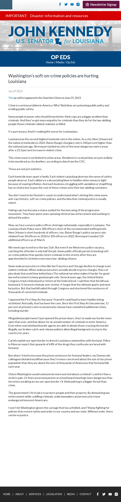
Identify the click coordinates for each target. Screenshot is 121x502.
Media (60, 62)
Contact (85, 494)
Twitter (66, 4)
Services (35, 494)
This (10, 97)
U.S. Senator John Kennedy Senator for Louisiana (60, 36)
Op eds (70, 62)
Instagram (78, 4)
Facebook (60, 4)
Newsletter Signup (101, 4)
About (19, 494)
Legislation (54, 494)
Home (50, 62)
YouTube (72, 4)
